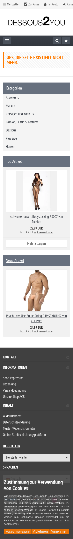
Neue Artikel (15, 260)
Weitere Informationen (17, 531)
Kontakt (36, 358)
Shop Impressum (13, 378)
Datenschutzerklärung (16, 422)
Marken (10, 106)
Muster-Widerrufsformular (19, 429)
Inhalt (36, 406)
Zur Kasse (33, 4)
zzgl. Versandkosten (43, 232)
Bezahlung (9, 384)
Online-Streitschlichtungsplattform (24, 435)
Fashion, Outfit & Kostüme (22, 122)
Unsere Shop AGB (14, 397)
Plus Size (11, 138)
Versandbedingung (14, 391)
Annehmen (59, 531)
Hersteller (11, 447)
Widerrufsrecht (12, 416)
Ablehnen (40, 531)
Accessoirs (12, 98)
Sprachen (10, 468)
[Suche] (57, 40)
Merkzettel (11, 4)
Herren (10, 147)
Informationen (36, 368)
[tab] (36, 369)
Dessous (11, 130)
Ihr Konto (53, 4)
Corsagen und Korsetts (20, 114)
